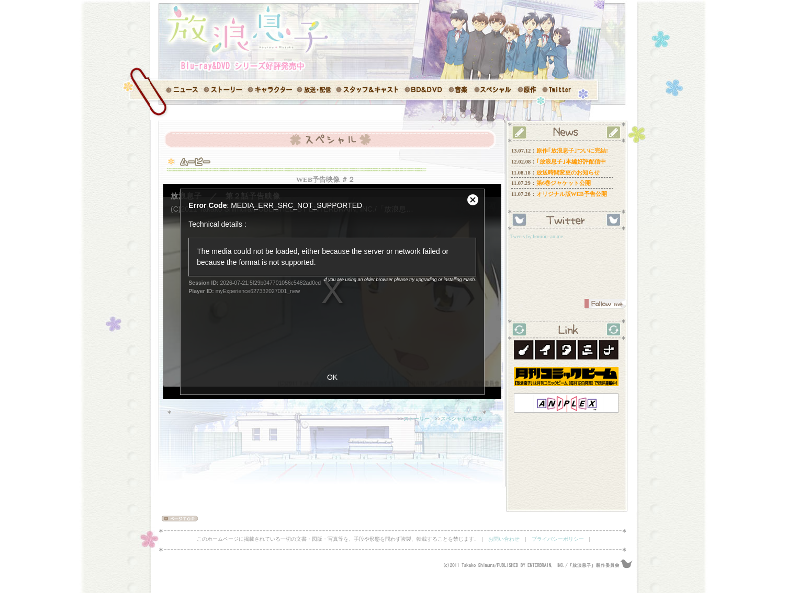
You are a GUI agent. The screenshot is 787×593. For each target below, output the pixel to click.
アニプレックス (566, 403)
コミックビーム (566, 376)
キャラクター (272, 89)
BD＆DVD (423, 89)
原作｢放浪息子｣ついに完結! (572, 151)
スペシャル (493, 89)
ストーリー (225, 89)
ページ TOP (175, 518)
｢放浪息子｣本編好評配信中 (571, 162)
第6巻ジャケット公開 (563, 183)
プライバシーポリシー (558, 539)
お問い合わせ (504, 539)
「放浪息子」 (241, 28)
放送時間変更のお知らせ (568, 173)
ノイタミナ (566, 349)
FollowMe (605, 304)
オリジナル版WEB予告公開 (571, 194)
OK (332, 377)
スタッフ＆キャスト (368, 89)
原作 (527, 89)
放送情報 (316, 89)
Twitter (557, 89)
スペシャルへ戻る (461, 419)
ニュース (176, 89)
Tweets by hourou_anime (536, 236)
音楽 (459, 89)
